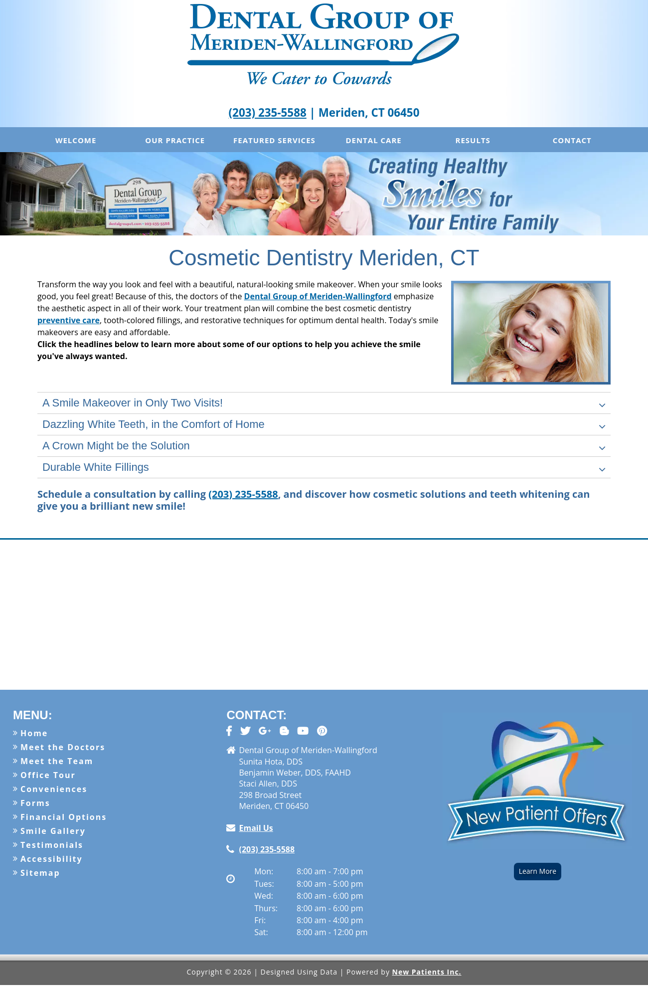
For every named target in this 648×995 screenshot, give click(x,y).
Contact (572, 140)
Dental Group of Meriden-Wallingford (318, 296)
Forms (35, 802)
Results (473, 140)
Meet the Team (56, 761)
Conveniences (53, 789)
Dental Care (373, 140)
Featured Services (274, 140)
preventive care (68, 320)
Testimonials (51, 844)
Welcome (75, 140)
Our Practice (175, 140)
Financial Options (63, 816)
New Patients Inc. (427, 972)
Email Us (256, 827)
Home (34, 733)
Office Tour (48, 775)
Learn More (538, 871)
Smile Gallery (53, 830)
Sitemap (40, 872)
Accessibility (51, 858)
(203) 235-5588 (268, 112)
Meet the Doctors (62, 747)
